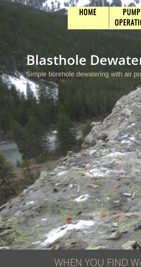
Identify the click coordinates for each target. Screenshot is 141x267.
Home (88, 12)
